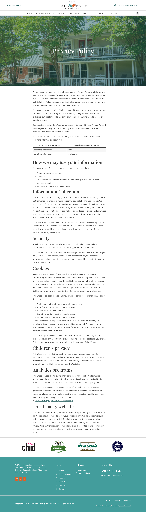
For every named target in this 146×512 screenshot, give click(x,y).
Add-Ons (62, 13)
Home (29, 13)
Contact (115, 13)
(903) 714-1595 (111, 471)
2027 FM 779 (81, 470)
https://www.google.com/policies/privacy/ (54, 400)
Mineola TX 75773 (83, 473)
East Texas (89, 13)
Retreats (74, 13)
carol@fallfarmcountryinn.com (112, 475)
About (102, 13)
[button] (125, 5)
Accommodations (45, 13)
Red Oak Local (125, 506)
